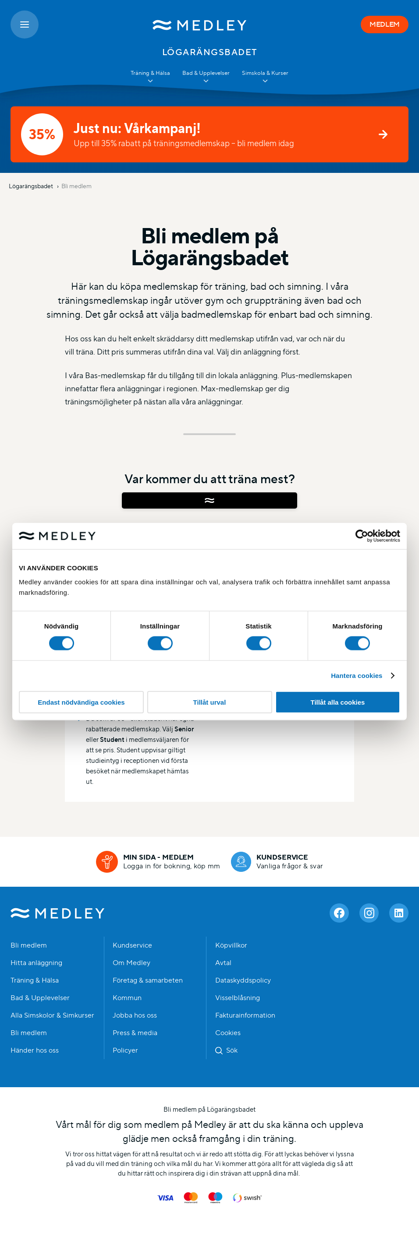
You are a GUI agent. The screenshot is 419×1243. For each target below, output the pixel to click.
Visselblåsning (237, 998)
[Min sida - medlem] (158, 862)
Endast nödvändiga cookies (81, 702)
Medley (58, 913)
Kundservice (132, 945)
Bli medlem (76, 186)
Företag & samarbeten (148, 980)
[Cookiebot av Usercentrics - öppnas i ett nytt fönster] (361, 536)
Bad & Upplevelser (40, 998)
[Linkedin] (398, 913)
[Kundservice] (277, 862)
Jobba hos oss (135, 1015)
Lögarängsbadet (31, 186)
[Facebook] (339, 913)
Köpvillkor (231, 945)
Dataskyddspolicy (243, 980)
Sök (232, 1050)
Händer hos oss (35, 1050)
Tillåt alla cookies (338, 702)
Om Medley (131, 963)
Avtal (223, 963)
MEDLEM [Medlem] (384, 24)
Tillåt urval (209, 702)
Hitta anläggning (36, 963)
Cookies (228, 1033)
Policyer (125, 1050)
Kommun (127, 998)
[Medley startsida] (200, 25)
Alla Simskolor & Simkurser (52, 1015)
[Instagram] (369, 913)
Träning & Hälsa (35, 980)
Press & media (135, 1033)
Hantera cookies (356, 675)
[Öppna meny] (25, 25)
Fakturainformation (245, 1015)
